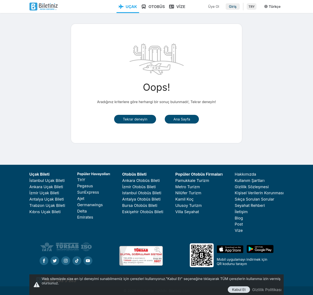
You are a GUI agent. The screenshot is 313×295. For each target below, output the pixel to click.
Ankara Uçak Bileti (46, 187)
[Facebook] (44, 261)
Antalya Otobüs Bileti (141, 199)
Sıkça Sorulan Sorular (254, 199)
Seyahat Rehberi (250, 205)
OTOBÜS (153, 6)
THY (81, 180)
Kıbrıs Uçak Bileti (45, 211)
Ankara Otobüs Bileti (141, 180)
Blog (239, 218)
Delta (82, 211)
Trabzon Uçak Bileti (47, 205)
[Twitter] (54, 261)
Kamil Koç (184, 199)
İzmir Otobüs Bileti (139, 187)
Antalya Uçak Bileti (46, 199)
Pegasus (85, 186)
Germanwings (90, 205)
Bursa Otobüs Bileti (139, 205)
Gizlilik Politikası (266, 289)
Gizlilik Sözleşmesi (252, 187)
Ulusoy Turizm (188, 205)
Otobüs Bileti (134, 174)
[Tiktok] (76, 261)
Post (239, 224)
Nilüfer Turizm (188, 193)
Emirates (85, 217)
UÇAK (127, 6)
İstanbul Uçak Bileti (47, 180)
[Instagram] (65, 261)
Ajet (80, 198)
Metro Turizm (187, 187)
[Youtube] (87, 261)
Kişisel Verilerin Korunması (259, 193)
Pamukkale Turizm (192, 180)
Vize (239, 230)
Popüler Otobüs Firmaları (199, 174)
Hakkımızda (245, 174)
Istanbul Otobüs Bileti (141, 193)
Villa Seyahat (187, 211)
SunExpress (88, 192)
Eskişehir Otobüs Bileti (142, 211)
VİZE (177, 6)
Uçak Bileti (39, 174)
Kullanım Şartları (250, 180)
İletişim (241, 211)
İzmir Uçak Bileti (44, 193)
